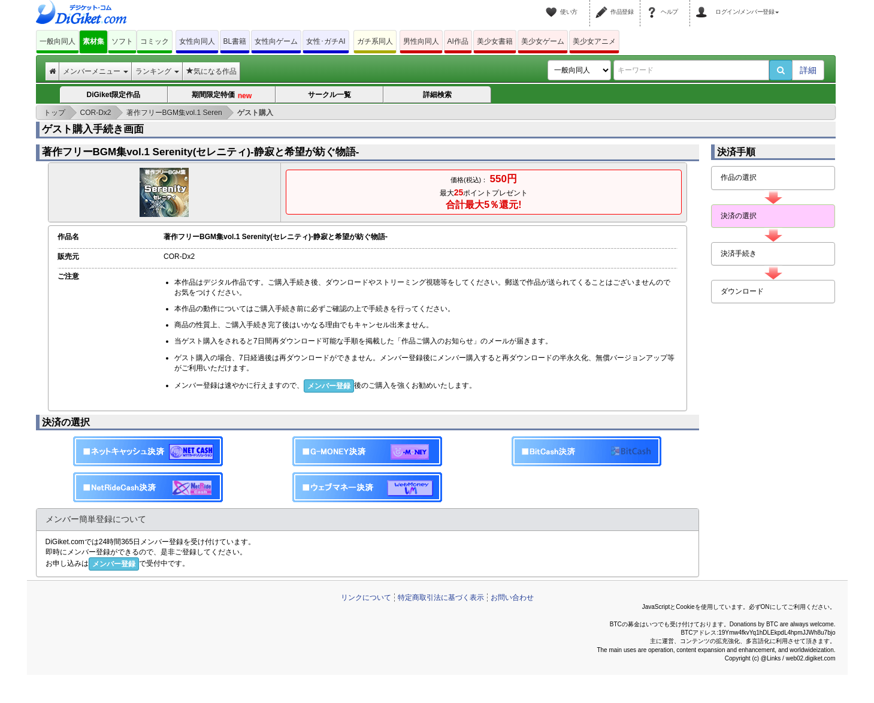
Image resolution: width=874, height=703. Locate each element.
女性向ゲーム (276, 41)
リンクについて (366, 597)
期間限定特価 (221, 95)
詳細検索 (437, 94)
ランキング (157, 71)
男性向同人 (421, 41)
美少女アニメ (594, 41)
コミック (154, 41)
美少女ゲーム (542, 41)
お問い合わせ (512, 597)
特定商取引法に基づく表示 (441, 597)
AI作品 (457, 41)
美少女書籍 (495, 41)
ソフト (122, 41)
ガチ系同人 (375, 41)
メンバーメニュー (95, 71)
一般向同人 (57, 41)
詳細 (808, 70)
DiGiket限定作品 (113, 94)
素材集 (93, 41)
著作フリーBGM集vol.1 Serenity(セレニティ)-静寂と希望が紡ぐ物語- (200, 152)
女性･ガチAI (325, 41)
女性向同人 (197, 41)
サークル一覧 (329, 94)
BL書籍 (235, 41)
